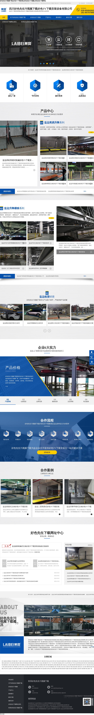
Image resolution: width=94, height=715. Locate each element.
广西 (91, 668)
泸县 (37, 663)
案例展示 (58, 17)
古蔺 (43, 663)
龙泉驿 (62, 661)
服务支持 (79, 17)
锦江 (51, 661)
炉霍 (16, 668)
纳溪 (32, 663)
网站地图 (90, 3)
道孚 (13, 668)
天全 (43, 666)
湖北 (87, 668)
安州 (63, 663)
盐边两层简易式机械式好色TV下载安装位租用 (61, 191)
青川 (87, 663)
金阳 (59, 668)
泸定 (5, 668)
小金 (83, 666)
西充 (59, 664)
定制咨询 (47, 452)
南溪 (79, 664)
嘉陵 (49, 664)
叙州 (81, 664)
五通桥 (22, 664)
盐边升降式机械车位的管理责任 (16, 561)
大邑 (79, 661)
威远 (13, 664)
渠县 (28, 666)
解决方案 (69, 17)
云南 (78, 668)
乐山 (25, 661)
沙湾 (20, 664)
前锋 (6, 666)
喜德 (63, 668)
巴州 (49, 666)
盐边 (27, 663)
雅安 (38, 661)
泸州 (12, 661)
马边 (39, 664)
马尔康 (67, 666)
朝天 (82, 663)
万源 (30, 666)
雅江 (11, 668)
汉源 (38, 666)
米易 (25, 663)
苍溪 (91, 663)
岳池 (8, 666)
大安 (10, 663)
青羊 (53, 661)
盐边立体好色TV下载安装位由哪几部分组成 (77, 575)
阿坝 (45, 661)
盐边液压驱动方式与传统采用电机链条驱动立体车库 (79, 573)
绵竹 (56, 663)
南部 (51, 664)
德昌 (46, 668)
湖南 (89, 668)
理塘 (28, 668)
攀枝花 (9, 661)
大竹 (25, 666)
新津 (83, 661)
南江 (56, 666)
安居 (3, 664)
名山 (34, 666)
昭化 (80, 663)
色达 (26, 668)
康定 (3, 668)
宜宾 (32, 661)
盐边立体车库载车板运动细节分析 (42, 594)
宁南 (52, 668)
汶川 (69, 666)
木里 (41, 668)
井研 (30, 664)
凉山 (49, 661)
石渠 (24, 668)
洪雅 (70, 664)
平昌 (58, 666)
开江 (23, 666)
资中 (16, 664)
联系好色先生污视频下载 (29, 22)
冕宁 (65, 668)
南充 (27, 661)
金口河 (25, 664)
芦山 (45, 666)
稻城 (35, 668)
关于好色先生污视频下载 (18, 17)
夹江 (33, 664)
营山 (53, 664)
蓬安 (55, 664)
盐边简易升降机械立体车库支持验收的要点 (38, 705)
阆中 (62, 664)
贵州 (80, 668)
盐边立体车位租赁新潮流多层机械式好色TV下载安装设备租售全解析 (68, 594)
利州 (78, 663)
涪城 (58, 663)
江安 (83, 664)
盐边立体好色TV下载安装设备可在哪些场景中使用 (16, 572)
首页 (3, 17)
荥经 (36, 666)
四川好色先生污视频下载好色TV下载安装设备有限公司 (80, 696)
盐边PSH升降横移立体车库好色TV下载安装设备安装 (31, 191)
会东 (50, 668)
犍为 (28, 664)
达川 (19, 666)
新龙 (18, 668)
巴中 (40, 661)
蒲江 (81, 661)
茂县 (74, 666)
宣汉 (21, 666)
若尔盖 (90, 666)
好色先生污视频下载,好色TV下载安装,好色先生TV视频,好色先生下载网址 (23, 1)
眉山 (30, 661)
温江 (70, 661)
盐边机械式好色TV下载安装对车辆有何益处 (14, 578)
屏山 (4, 666)
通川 (17, 666)
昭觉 (61, 668)
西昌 (39, 668)
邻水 (12, 666)
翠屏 (77, 664)
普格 (54, 668)
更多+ (85, 191)
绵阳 (17, 661)
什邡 (54, 663)
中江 (50, 663)
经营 (47, 296)
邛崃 (91, 661)
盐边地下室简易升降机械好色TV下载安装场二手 (30, 276)
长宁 (85, 664)
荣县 (14, 663)
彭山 (66, 664)
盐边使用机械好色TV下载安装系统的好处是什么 (79, 578)
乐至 (64, 666)
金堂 (77, 661)
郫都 (75, 661)
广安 (34, 661)
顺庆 (44, 664)
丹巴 (7, 668)
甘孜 (47, 661)
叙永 (41, 663)
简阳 (3, 663)
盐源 (44, 668)
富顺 (16, 663)
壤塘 (88, 666)
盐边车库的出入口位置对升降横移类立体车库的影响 (48, 703)
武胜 (10, 666)
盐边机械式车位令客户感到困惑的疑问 (37, 708)
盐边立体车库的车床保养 (67, 708)
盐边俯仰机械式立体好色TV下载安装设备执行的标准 (30, 546)
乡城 (33, 668)
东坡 (64, 664)
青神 (75, 664)
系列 (54, 122)
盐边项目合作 (31, 703)
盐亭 (67, 663)
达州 (36, 661)
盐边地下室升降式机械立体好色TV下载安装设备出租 (48, 70)
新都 (68, 661)
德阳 (14, 661)
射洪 (7, 664)
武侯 (58, 661)
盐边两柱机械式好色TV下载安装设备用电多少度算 (49, 561)
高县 (88, 664)
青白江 (65, 661)
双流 (73, 661)
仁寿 (68, 664)
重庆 (76, 668)
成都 (5, 661)
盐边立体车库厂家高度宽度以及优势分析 (13, 575)
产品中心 (48, 17)
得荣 (37, 668)
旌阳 (46, 663)
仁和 (23, 663)
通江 (53, 666)
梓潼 (69, 663)
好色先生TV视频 (35, 17)
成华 (60, 661)
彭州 (89, 661)
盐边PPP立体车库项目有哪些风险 (75, 581)
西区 (21, 663)
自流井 (5, 663)
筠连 (92, 664)
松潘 (76, 666)
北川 (71, 663)
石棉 (41, 666)
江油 (76, 663)
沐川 (35, 664)
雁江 (60, 666)
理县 (72, 666)
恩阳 (51, 666)
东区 (19, 663)
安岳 (62, 666)
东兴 (11, 664)
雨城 (32, 666)
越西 (67, 668)
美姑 (72, 668)
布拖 (56, 668)
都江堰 (86, 661)
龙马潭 (34, 663)
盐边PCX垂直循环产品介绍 (53, 708)
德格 (20, 668)
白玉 (22, 668)
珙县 (90, 664)
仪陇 (57, 664)
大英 (9, 664)
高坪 (46, 664)
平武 (74, 663)
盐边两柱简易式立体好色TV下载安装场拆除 (72, 70)
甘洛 (69, 668)
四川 (3, 661)
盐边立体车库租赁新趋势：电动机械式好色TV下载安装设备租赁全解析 (21, 581)
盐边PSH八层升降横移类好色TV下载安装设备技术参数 (59, 706)
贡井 (8, 663)
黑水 (86, 666)
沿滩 (12, 663)
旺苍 (84, 663)
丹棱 (72, 664)
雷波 (74, 668)
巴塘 (31, 668)
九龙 (9, 668)
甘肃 (82, 668)
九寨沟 (78, 666)
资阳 (43, 661)
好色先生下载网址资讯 (9, 22)
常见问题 (68, 544)
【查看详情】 (37, 552)
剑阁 (89, 663)
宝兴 (47, 666)
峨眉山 (41, 664)
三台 (65, 663)
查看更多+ (90, 545)
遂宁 (21, 661)
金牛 (56, 661)
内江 (23, 661)
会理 (48, 668)
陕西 (84, 668)
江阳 (29, 663)
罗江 (48, 663)
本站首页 (10, 679)
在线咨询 (83, 3)
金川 (81, 666)
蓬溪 (5, 664)
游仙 (61, 663)
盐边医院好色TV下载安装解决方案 (36, 706)
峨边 (37, 664)
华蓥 (15, 666)
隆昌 (18, 664)
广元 (19, 661)
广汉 (52, 663)
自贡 (7, 661)
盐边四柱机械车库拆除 (52, 276)
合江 (39, 663)
